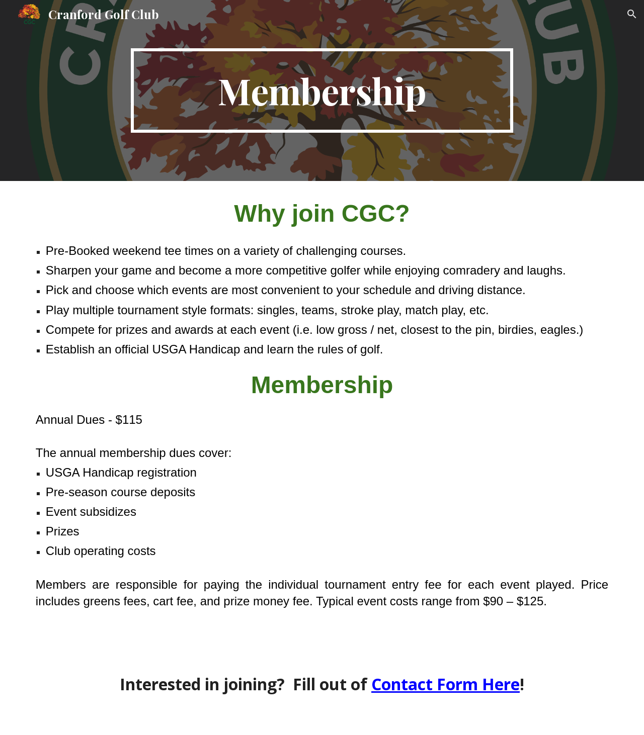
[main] (322, 90)
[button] (632, 14)
